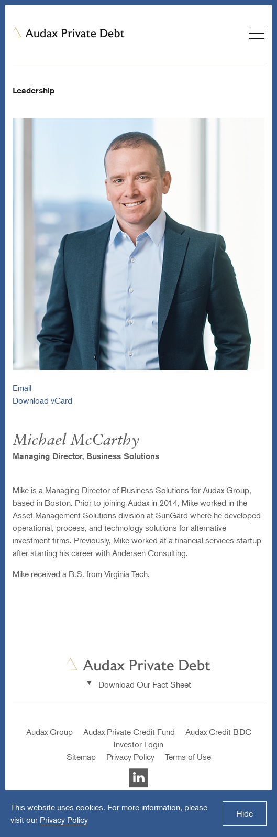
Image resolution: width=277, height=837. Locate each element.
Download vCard (42, 400)
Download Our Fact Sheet (144, 684)
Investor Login (138, 744)
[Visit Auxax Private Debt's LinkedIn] (138, 784)
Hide (244, 813)
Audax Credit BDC (218, 731)
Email (22, 388)
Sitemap (81, 757)
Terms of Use (188, 757)
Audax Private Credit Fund (129, 731)
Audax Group (49, 731)
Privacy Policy (130, 757)
